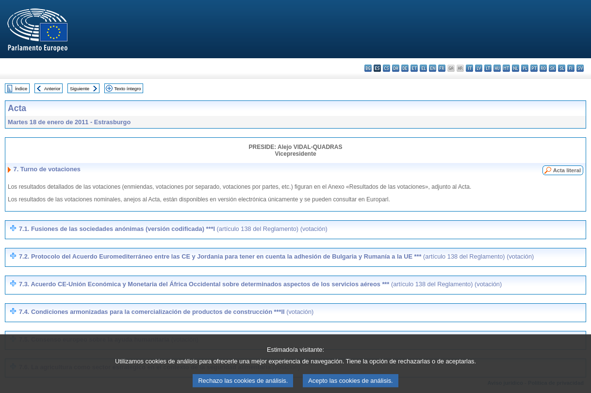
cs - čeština (386, 68)
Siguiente (79, 88)
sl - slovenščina (561, 68)
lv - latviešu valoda (478, 68)
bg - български (368, 68)
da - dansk (395, 68)
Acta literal (567, 170)
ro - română (543, 68)
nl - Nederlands (515, 68)
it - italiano (469, 68)
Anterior (52, 88)
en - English (432, 68)
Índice (21, 88)
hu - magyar (497, 68)
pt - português (534, 68)
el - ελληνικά (423, 68)
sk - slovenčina (552, 68)
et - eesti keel (414, 68)
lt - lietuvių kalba (488, 68)
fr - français (441, 68)
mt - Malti (506, 68)
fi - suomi (571, 68)
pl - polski (524, 68)
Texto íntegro (127, 88)
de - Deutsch (405, 68)
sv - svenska (580, 68)
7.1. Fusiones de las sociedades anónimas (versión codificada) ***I (173, 228)
